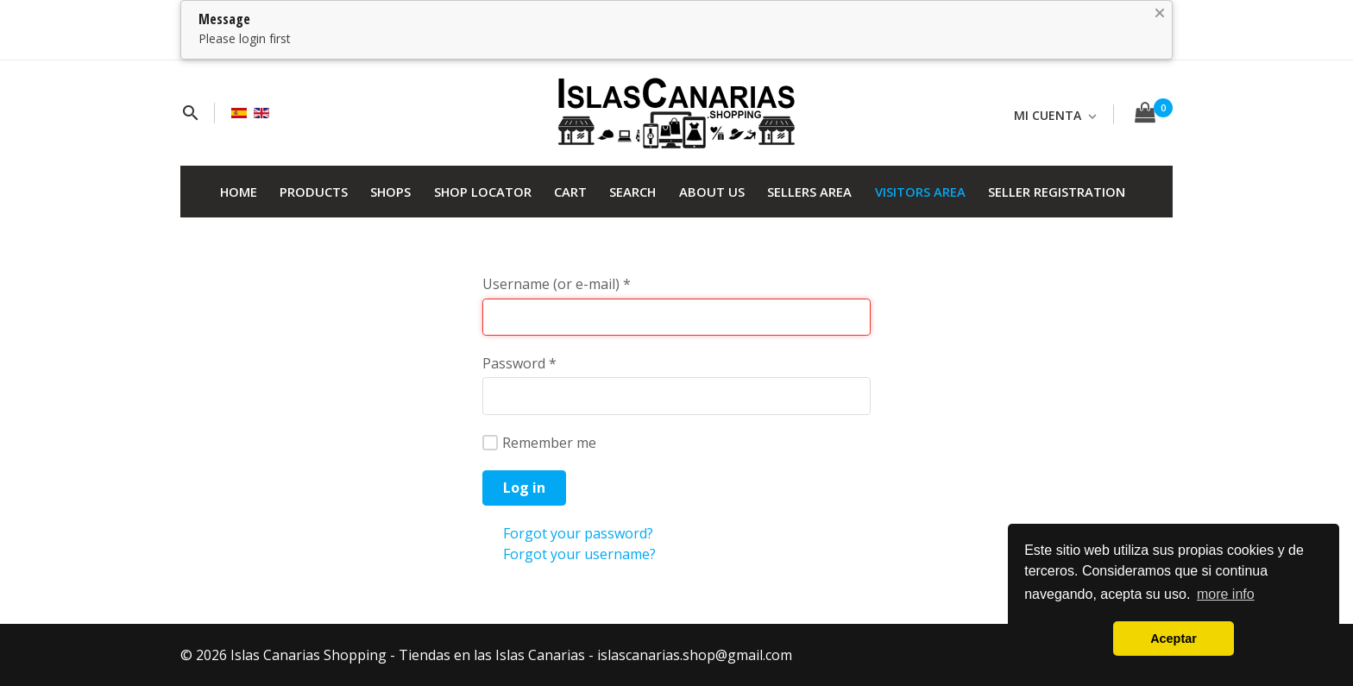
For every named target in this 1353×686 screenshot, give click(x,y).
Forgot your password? (578, 533)
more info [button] (1226, 594)
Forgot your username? (579, 553)
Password (519, 363)
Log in (524, 487)
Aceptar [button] (1173, 638)
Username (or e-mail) (556, 283)
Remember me (539, 442)
